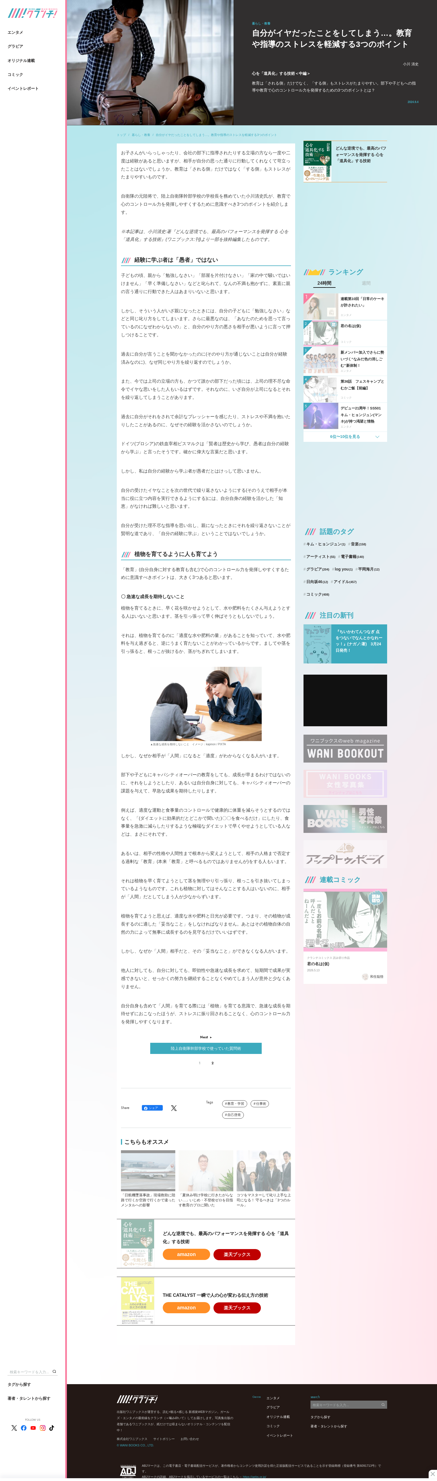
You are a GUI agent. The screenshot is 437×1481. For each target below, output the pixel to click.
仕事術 (261, 1104)
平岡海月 (369, 569)
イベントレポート (23, 88)
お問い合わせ (190, 1439)
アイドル (345, 581)
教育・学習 (235, 1104)
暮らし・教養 (141, 134)
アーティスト (321, 556)
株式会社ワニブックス (132, 1439)
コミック (15, 74)
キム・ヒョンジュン (325, 544)
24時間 (324, 283)
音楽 (358, 544)
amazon (186, 1254)
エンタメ (15, 32)
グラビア (15, 46)
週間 (366, 283)
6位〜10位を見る (345, 436)
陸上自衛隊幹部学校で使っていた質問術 (206, 1048)
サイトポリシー (164, 1439)
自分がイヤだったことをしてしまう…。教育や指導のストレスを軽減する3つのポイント (216, 134)
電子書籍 (352, 556)
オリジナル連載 (21, 60)
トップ (121, 134)
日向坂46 (317, 581)
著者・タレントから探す (29, 1398)
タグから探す (19, 1384)
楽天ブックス (237, 1254)
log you (344, 569)
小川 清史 (411, 64)
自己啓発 (234, 1115)
